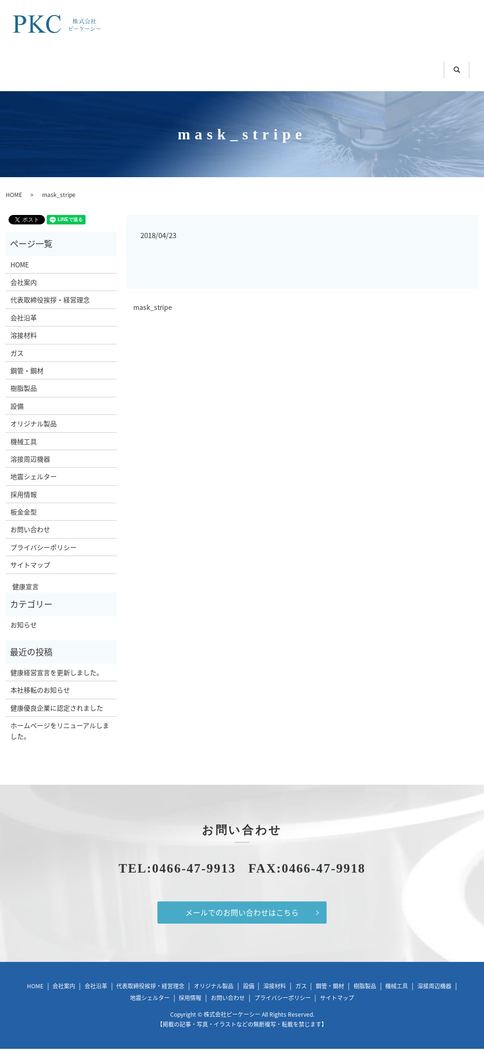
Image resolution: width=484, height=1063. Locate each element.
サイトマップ (30, 578)
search (366, 88)
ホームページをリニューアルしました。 (59, 744)
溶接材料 (106, 66)
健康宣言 (22, 600)
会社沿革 (23, 331)
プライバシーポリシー (43, 561)
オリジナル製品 (33, 437)
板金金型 (233, 85)
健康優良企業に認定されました (56, 721)
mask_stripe (152, 321)
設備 (17, 419)
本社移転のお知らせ (40, 704)
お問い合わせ (306, 85)
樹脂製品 (286, 66)
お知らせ (23, 638)
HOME (48, 66)
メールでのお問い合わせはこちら (242, 926)
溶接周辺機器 (421, 66)
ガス (160, 66)
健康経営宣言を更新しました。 (56, 686)
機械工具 (349, 66)
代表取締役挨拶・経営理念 (50, 313)
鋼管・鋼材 (218, 66)
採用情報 (23, 508)
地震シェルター (157, 85)
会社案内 (23, 295)
